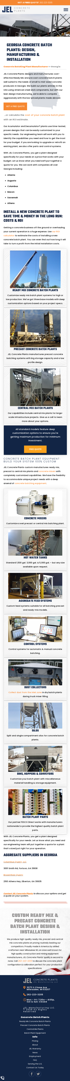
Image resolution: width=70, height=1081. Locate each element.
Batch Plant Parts (35, 817)
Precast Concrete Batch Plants (35, 1025)
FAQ (35, 1060)
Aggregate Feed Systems (35, 601)
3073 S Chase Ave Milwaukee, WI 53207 (38, 988)
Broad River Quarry (13, 874)
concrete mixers (47, 471)
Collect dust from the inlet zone (25, 692)
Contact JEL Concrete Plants (18, 893)
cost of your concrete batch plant (45, 115)
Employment (35, 1056)
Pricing (35, 1041)
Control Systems (35, 644)
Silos (35, 730)
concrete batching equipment (30, 483)
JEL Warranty (35, 1048)
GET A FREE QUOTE (15, 106)
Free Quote (35, 449)
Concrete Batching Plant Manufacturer (26, 66)
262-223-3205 (25, 961)
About (35, 1044)
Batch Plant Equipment (35, 1033)
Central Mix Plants (35, 1029)
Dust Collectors (35, 687)
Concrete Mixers (35, 518)
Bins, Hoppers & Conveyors (35, 774)
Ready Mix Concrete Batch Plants (35, 1021)
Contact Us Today (35, 1067)
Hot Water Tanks (35, 557)
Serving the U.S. (35, 1064)
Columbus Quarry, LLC (15, 861)
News (35, 1052)
